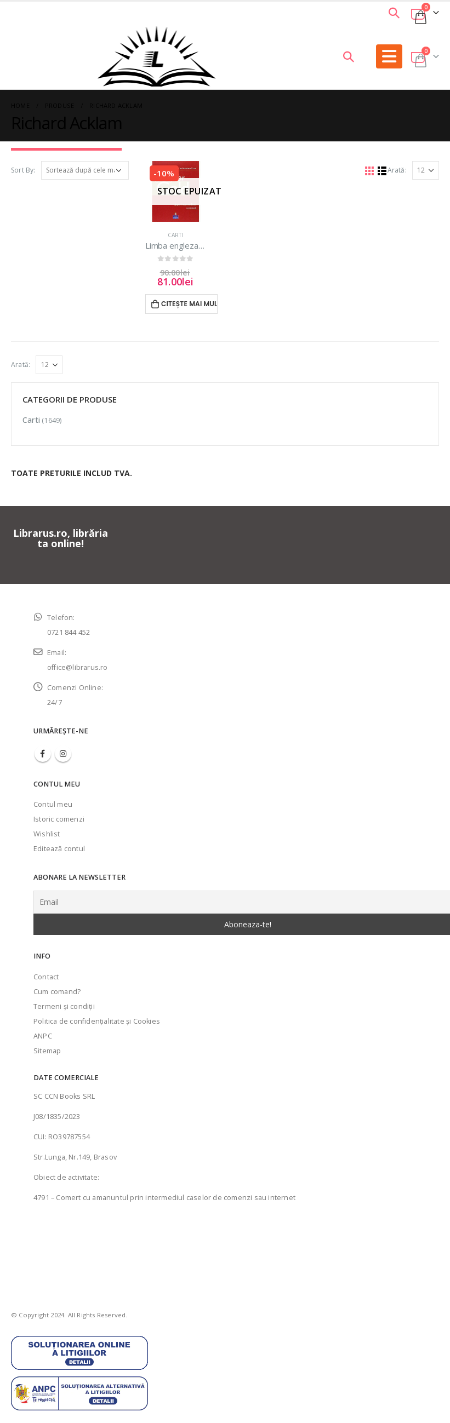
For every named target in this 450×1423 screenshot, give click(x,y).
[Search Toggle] (394, 13)
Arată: (397, 170)
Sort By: (23, 170)
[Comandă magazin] (85, 170)
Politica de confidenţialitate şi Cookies (96, 1021)
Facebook (43, 753)
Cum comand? (57, 991)
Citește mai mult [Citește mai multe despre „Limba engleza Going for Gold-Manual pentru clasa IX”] (189, 303)
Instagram (63, 753)
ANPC (42, 1036)
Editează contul (59, 848)
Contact (46, 977)
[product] (175, 191)
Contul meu (52, 804)
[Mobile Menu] (389, 56)
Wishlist (46, 834)
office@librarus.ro (77, 667)
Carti (176, 235)
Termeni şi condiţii (64, 1006)
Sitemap (47, 1050)
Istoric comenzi (58, 819)
